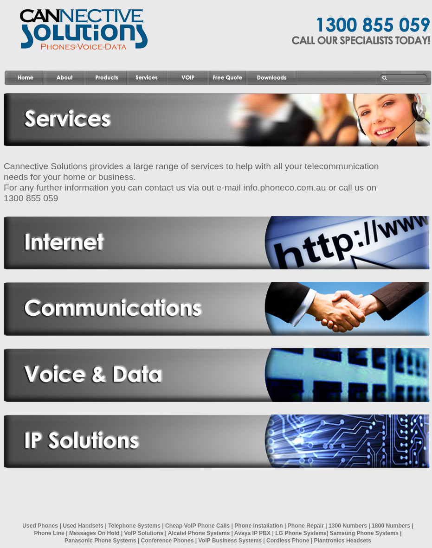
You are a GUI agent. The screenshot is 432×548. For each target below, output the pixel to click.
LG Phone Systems (301, 533)
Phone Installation (258, 526)
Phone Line (49, 533)
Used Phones (40, 526)
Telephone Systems (134, 526)
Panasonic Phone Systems (100, 540)
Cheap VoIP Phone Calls (197, 526)
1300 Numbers (348, 526)
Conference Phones (167, 540)
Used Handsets (83, 526)
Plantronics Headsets (342, 540)
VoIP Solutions (143, 533)
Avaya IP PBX (252, 533)
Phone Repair (306, 526)
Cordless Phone (287, 540)
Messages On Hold (94, 533)
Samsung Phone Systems (363, 533)
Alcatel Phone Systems (199, 533)
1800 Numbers (391, 526)
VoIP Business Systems (230, 540)
